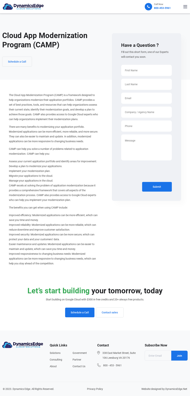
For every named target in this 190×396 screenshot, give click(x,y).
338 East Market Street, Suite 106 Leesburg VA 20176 (119, 355)
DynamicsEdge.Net (176, 388)
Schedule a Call (17, 61)
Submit (157, 186)
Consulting (56, 359)
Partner (77, 359)
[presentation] (149, 172)
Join (179, 355)
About (53, 366)
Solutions (55, 352)
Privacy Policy (95, 388)
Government (80, 352)
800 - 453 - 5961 (112, 365)
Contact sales (110, 312)
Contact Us (79, 366)
